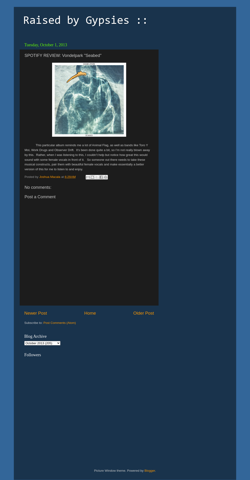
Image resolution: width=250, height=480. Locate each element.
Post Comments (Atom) (60, 323)
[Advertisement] (193, 69)
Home (90, 313)
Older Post (143, 313)
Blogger (149, 470)
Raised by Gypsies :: (85, 21)
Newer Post (35, 313)
